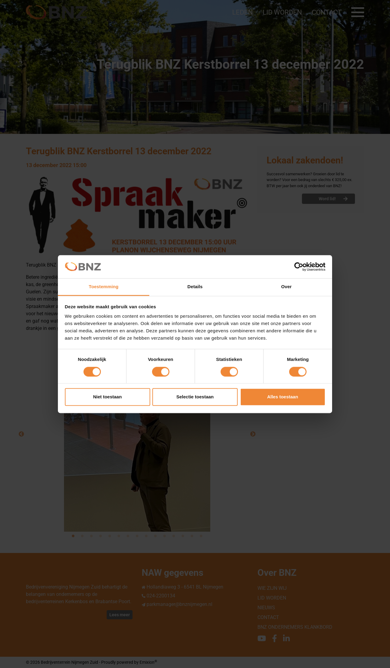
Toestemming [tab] (104, 286)
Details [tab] (195, 286)
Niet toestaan (107, 397)
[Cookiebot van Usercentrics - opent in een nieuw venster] (298, 266)
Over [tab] (286, 286)
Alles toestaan (282, 397)
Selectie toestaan (195, 397)
